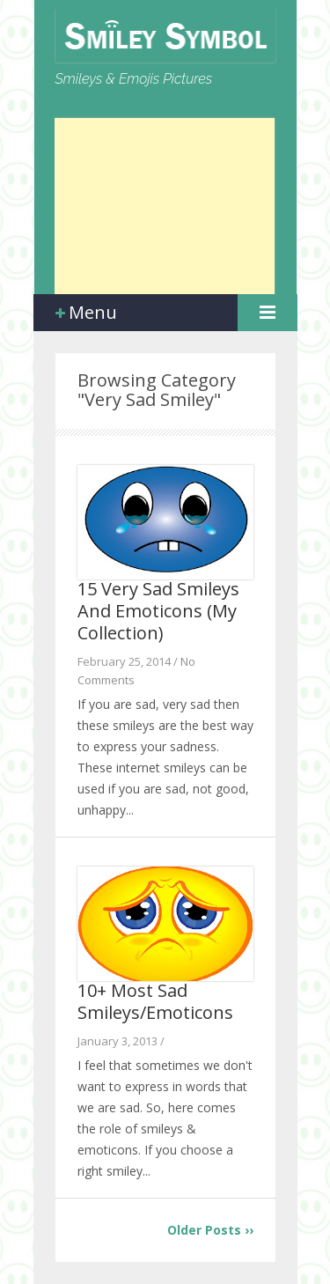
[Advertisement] (165, 206)
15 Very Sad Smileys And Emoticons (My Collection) (158, 611)
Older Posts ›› (210, 1229)
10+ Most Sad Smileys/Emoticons (155, 1001)
